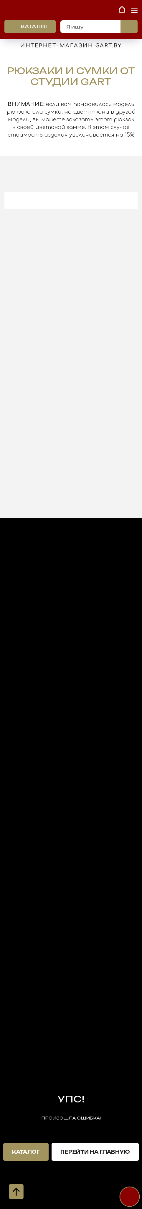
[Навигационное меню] (134, 9)
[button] (122, 9)
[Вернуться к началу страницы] (16, 1191)
